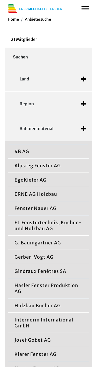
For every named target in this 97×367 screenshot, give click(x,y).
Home (13, 19)
